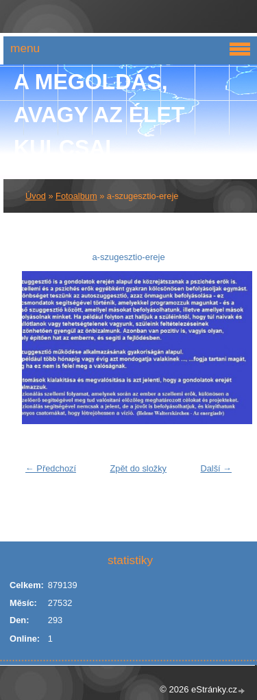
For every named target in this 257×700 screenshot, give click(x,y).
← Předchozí (50, 468)
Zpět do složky (138, 468)
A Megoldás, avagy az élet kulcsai (99, 114)
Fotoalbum (76, 196)
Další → (216, 468)
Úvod (35, 196)
